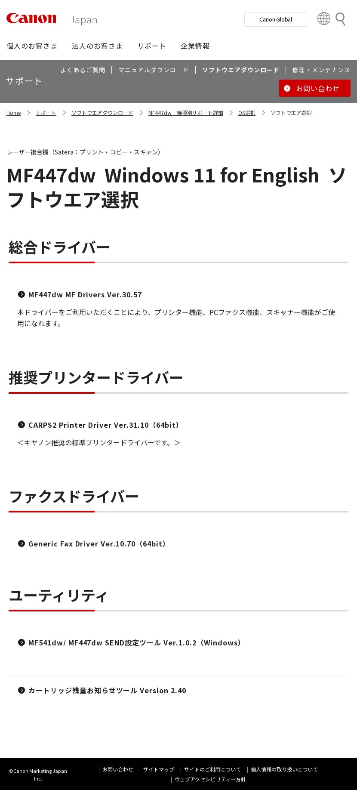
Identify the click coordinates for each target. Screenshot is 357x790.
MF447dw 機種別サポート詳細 (185, 112)
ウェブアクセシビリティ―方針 (210, 779)
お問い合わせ (117, 769)
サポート (46, 112)
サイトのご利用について (212, 769)
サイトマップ (158, 769)
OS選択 (246, 112)
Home (13, 112)
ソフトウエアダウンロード (102, 112)
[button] (32, 45)
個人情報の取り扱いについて (284, 769)
